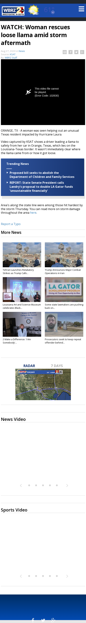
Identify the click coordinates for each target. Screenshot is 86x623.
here (33, 213)
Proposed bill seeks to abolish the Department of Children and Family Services (42, 175)
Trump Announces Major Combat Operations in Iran (63, 271)
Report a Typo (11, 224)
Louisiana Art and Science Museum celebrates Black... (22, 306)
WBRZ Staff (11, 57)
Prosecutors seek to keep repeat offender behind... (63, 341)
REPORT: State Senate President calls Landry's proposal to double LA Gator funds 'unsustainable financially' (41, 187)
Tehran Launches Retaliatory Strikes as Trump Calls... (18, 271)
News (22, 51)
